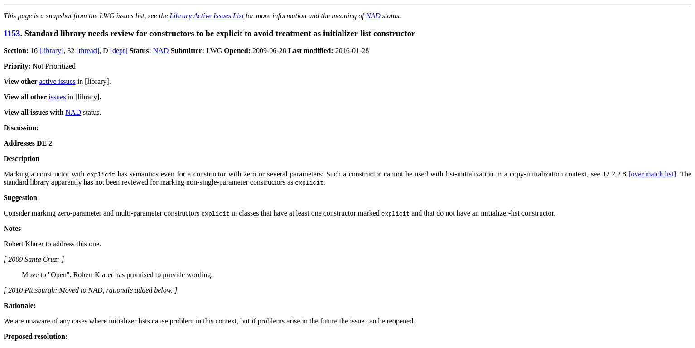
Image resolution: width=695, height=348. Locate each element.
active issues (57, 81)
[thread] (87, 50)
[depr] (119, 50)
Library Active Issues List (206, 16)
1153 (12, 33)
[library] (51, 50)
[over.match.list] (652, 174)
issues (57, 97)
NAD (373, 16)
